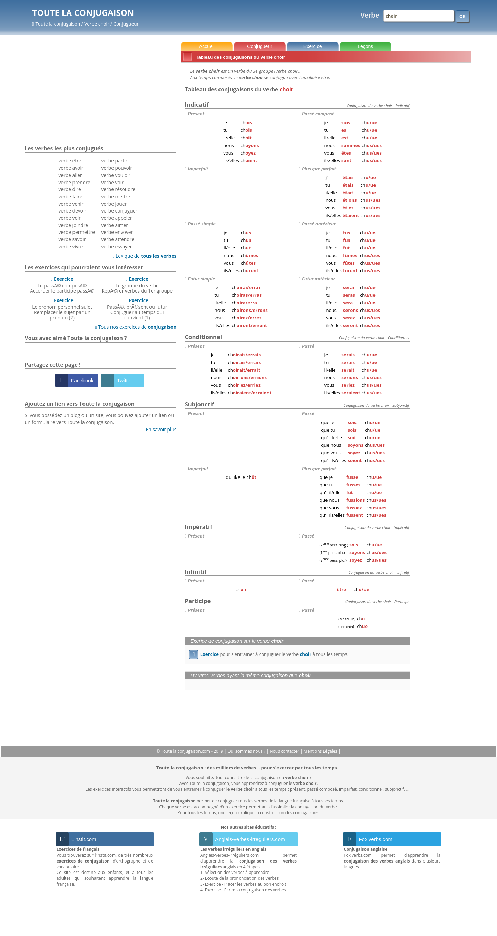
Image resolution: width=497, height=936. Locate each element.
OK (462, 16)
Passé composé (318, 113)
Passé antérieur (319, 223)
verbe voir (69, 218)
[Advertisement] (442, 168)
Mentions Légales (321, 751)
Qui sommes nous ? (246, 751)
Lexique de (144, 256)
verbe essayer (116, 246)
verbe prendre (74, 182)
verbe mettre (115, 196)
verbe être (69, 160)
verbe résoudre (118, 189)
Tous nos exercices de (136, 327)
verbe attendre (117, 239)
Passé (308, 346)
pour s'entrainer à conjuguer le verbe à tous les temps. (268, 654)
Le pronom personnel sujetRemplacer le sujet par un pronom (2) (62, 309)
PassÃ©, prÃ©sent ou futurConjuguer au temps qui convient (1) (137, 309)
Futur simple (201, 279)
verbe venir (70, 203)
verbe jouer (114, 203)
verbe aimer (114, 225)
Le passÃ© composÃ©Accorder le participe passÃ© (62, 285)
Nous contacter (285, 751)
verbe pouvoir (116, 168)
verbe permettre (76, 232)
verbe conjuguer (119, 210)
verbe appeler (116, 218)
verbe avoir (70, 168)
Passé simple (201, 223)
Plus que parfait (319, 169)
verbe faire (70, 196)
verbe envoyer (117, 232)
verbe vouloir (115, 175)
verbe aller (70, 175)
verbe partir (114, 160)
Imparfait (198, 169)
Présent (196, 113)
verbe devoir (72, 210)
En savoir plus (159, 429)
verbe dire (69, 189)
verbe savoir (72, 239)
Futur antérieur (318, 279)
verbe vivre (70, 246)
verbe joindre (73, 225)
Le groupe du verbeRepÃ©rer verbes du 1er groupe (137, 285)
